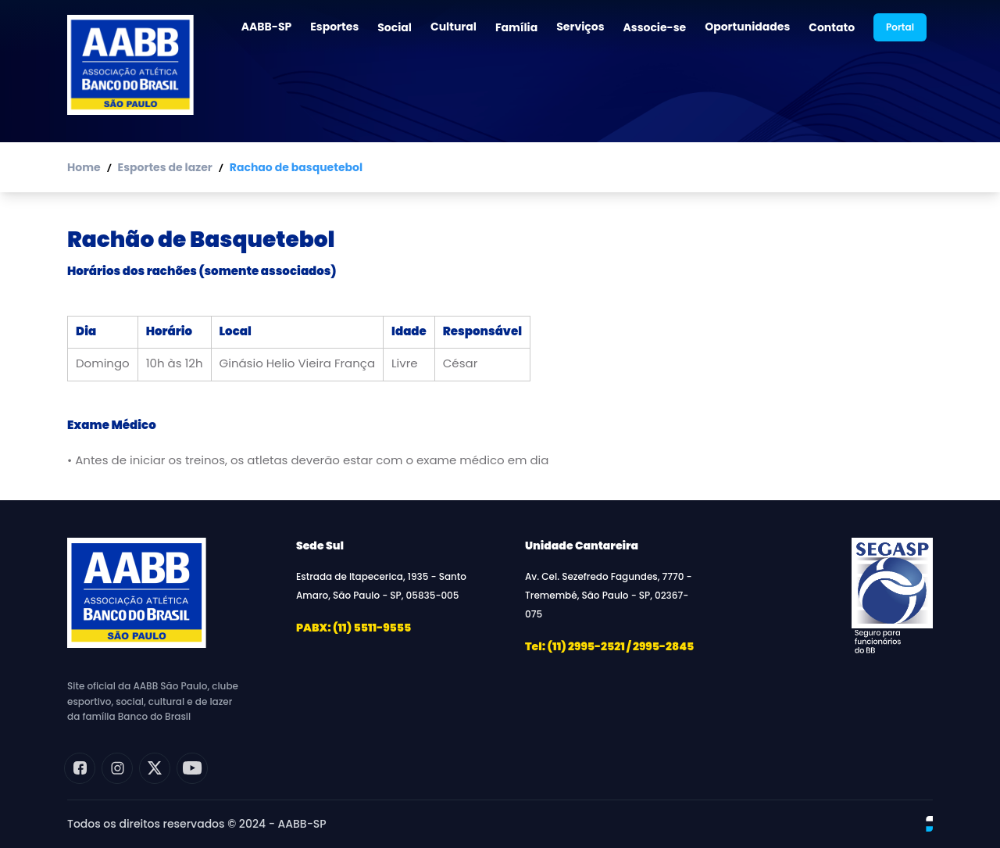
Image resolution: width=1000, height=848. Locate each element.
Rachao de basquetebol (296, 167)
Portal (900, 27)
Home (84, 167)
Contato (832, 27)
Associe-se (655, 27)
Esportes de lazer (165, 167)
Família (516, 27)
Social (394, 27)
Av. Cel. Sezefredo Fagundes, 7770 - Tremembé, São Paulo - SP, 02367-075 (608, 595)
